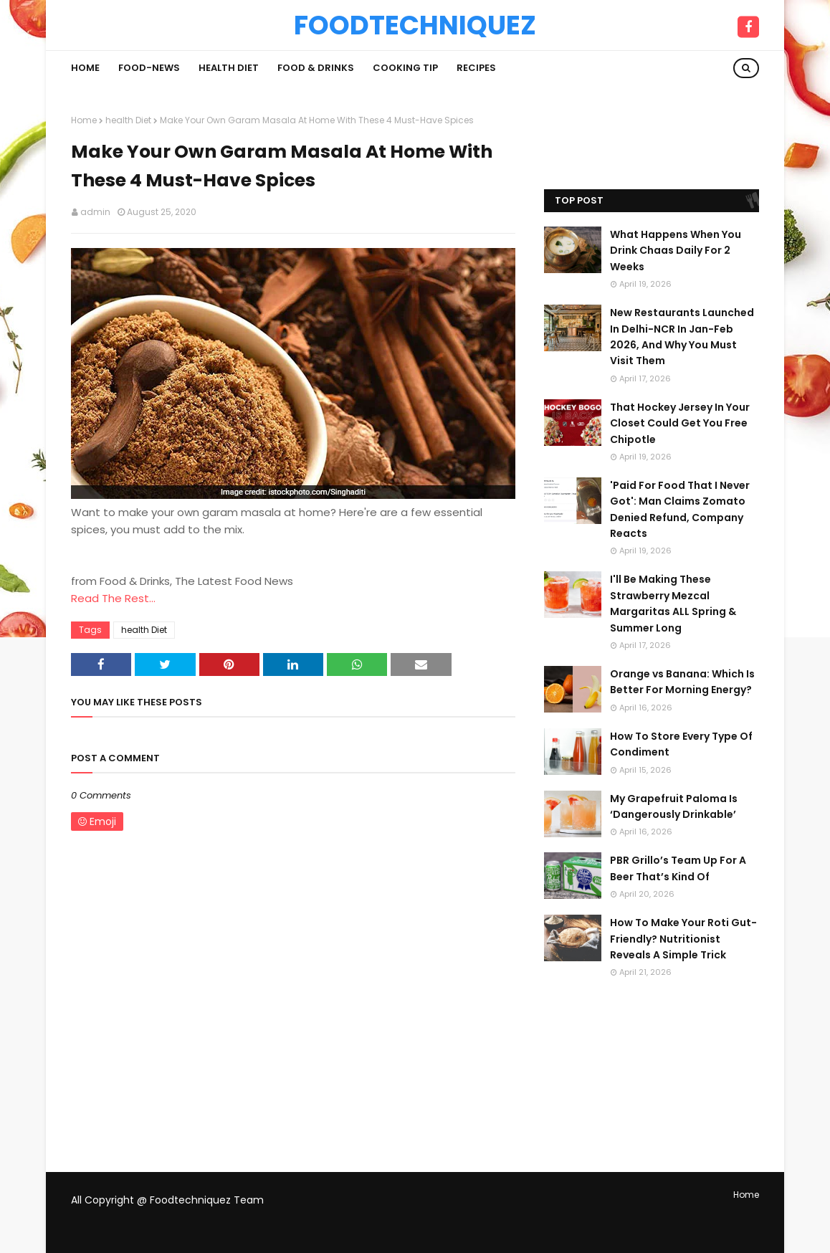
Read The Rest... (113, 598)
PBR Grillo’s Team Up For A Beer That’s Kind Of (678, 868)
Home (84, 120)
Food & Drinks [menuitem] (315, 68)
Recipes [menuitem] (476, 68)
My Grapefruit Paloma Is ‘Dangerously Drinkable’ (674, 806)
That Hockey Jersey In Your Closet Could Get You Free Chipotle (680, 423)
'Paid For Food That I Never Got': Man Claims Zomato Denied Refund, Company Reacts (680, 509)
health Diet (128, 120)
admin (95, 212)
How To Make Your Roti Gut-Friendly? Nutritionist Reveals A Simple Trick (683, 938)
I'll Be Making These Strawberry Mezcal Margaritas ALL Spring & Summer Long (673, 603)
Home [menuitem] (85, 68)
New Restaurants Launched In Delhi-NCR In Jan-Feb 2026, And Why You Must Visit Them (682, 336)
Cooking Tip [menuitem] (405, 68)
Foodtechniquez (415, 25)
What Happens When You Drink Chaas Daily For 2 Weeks (675, 250)
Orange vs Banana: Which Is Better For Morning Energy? (682, 682)
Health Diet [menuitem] (229, 68)
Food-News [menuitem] (149, 68)
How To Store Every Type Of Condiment (681, 744)
